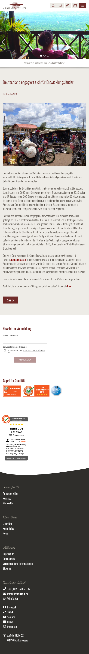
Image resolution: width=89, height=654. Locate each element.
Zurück (10, 300)
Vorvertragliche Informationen (18, 563)
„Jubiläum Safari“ (18, 260)
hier (69, 286)
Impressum (8, 554)
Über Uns (7, 523)
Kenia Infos (8, 528)
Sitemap (7, 568)
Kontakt (7, 498)
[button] (41, 56)
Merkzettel (8, 503)
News (5, 533)
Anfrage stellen (10, 493)
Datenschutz (9, 559)
